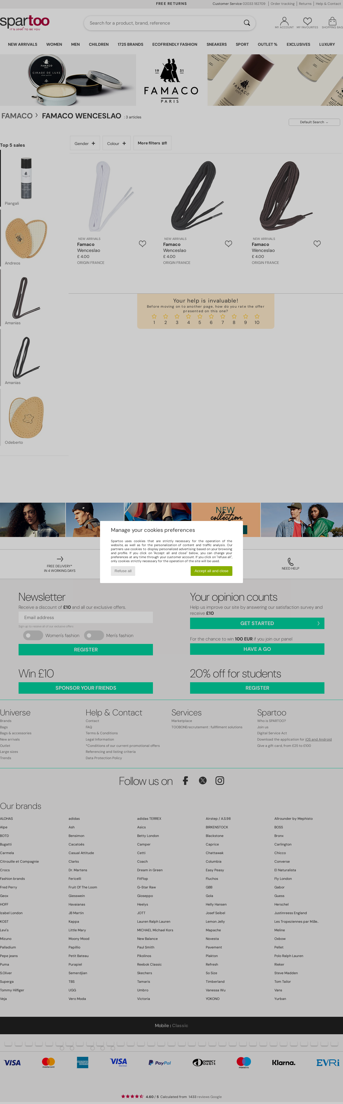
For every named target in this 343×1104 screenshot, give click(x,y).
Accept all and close (212, 571)
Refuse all (123, 571)
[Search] (247, 23)
